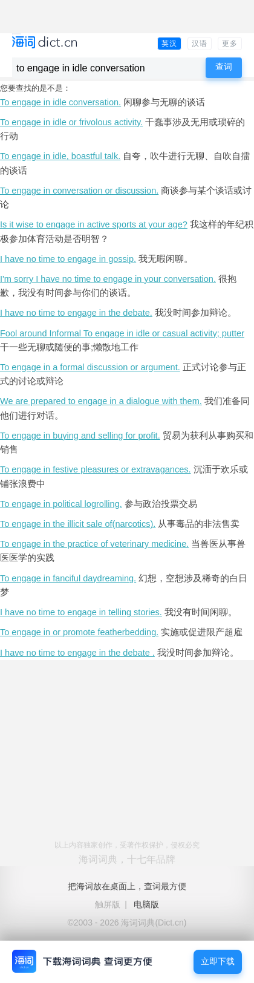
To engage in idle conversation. (60, 102)
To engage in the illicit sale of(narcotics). (77, 524)
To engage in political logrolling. (61, 504)
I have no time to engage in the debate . (77, 653)
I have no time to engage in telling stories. (81, 612)
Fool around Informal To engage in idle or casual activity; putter (122, 333)
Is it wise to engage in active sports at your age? (93, 224)
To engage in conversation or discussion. (79, 190)
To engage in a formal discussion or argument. (90, 367)
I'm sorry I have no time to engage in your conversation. (108, 279)
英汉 (169, 43)
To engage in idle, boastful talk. (60, 156)
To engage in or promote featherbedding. (79, 632)
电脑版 (146, 904)
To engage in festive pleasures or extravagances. (95, 469)
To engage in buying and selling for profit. (80, 435)
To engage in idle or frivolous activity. (71, 122)
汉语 (199, 43)
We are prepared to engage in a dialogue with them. (101, 401)
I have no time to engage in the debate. (76, 313)
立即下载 (218, 961)
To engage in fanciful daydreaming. (68, 578)
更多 (230, 43)
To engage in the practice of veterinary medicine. (94, 544)
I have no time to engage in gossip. (68, 259)
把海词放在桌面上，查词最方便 (127, 886)
